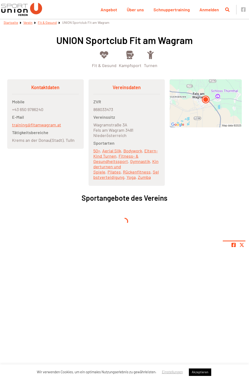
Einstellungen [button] (172, 372)
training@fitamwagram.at (36, 124)
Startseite (11, 22)
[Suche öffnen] (227, 9)
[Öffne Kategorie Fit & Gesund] (104, 58)
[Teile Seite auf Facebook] (233, 245)
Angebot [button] (109, 9)
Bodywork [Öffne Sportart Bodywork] (132, 150)
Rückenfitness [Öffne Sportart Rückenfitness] (137, 171)
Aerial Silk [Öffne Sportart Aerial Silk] (111, 150)
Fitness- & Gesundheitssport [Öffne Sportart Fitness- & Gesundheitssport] (116, 158)
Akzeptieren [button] (200, 372)
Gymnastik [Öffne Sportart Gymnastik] (140, 161)
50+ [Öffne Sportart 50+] (96, 150)
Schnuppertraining (171, 9)
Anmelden (209, 9)
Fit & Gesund (47, 22)
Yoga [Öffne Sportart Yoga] (131, 177)
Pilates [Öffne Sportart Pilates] (114, 171)
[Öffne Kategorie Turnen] (150, 58)
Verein (27, 22)
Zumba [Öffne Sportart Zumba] (144, 177)
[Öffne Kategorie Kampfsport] (130, 58)
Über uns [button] (135, 9)
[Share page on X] (241, 245)
